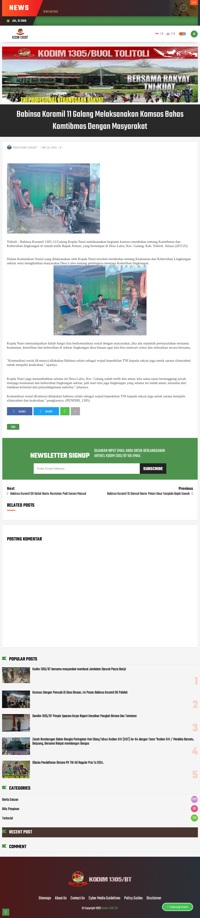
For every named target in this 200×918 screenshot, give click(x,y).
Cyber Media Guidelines (104, 898)
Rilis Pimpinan (10, 809)
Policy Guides (133, 898)
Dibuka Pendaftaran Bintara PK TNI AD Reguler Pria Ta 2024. (68, 763)
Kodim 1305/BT (109, 908)
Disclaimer (154, 898)
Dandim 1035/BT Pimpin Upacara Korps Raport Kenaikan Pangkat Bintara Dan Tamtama (84, 716)
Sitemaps (45, 898)
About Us (61, 898)
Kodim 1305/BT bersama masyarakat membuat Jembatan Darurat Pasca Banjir (79, 669)
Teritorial (7, 818)
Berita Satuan (10, 800)
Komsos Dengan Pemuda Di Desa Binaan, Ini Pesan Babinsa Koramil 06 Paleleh (80, 693)
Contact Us (77, 898)
